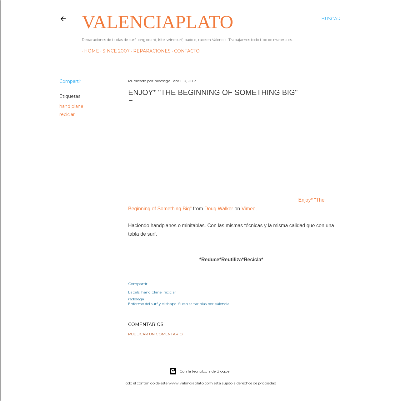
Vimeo (249, 208)
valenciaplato (157, 22)
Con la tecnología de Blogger (200, 371)
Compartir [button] (70, 81)
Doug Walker (218, 208)
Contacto (185, 51)
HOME (89, 51)
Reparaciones (149, 51)
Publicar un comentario (155, 334)
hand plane (71, 106)
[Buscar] (331, 18)
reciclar (67, 114)
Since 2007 (114, 51)
